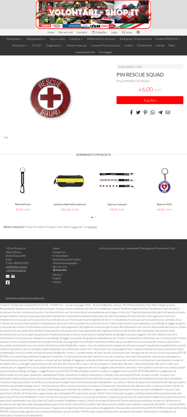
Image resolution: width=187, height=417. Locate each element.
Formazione (15, 38)
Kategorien (59, 252)
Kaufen (150, 100)
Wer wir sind (65, 32)
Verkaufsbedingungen (65, 262)
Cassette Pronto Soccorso (105, 45)
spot (74, 226)
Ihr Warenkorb (61, 255)
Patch (172, 45)
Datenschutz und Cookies (67, 259)
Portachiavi (20, 45)
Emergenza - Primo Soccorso (135, 38)
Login (114, 32)
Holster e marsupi (77, 45)
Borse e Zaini (57, 38)
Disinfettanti (144, 45)
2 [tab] (95, 217)
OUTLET (37, 45)
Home (50, 32)
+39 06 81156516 (16, 270)
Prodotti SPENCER (168, 38)
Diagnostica (54, 45)
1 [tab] (92, 217)
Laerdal (160, 45)
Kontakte (82, 32)
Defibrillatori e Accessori (101, 38)
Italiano (57, 281)
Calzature (76, 38)
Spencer (92, 226)
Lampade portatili (85, 52)
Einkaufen (99, 32)
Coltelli (128, 45)
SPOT (139, 67)
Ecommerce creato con (25, 297)
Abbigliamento (36, 38)
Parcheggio (105, 52)
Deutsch (57, 274)
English (57, 278)
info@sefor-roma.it (16, 266)
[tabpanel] (23, 186)
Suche (127, 32)
